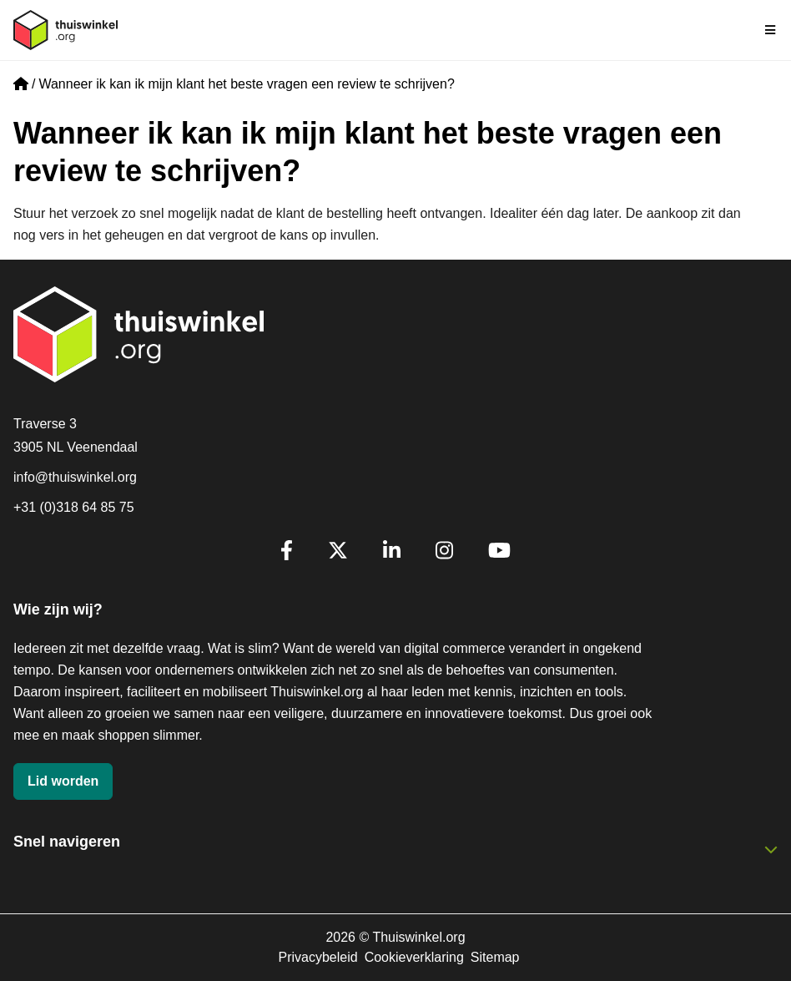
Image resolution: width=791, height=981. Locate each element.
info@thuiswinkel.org (75, 477)
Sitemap (495, 957)
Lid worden (63, 781)
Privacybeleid (317, 957)
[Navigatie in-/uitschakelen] (770, 30)
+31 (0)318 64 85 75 (73, 507)
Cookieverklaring (414, 957)
